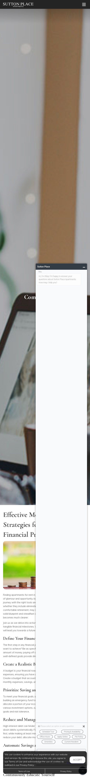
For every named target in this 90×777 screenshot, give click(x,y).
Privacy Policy (66, 771)
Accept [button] (77, 759)
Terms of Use (24, 771)
